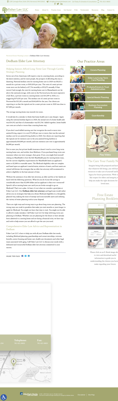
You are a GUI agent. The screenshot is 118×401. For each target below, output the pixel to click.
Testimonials (84, 10)
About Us (45, 10)
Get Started (67, 10)
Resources (95, 10)
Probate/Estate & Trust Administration (99, 88)
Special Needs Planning (99, 97)
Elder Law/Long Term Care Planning (99, 79)
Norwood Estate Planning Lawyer (17, 56)
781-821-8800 (105, 2)
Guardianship (99, 115)
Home (37, 10)
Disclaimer (81, 395)
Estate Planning (99, 70)
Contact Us (110, 10)
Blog (102, 10)
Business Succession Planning (99, 106)
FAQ (75, 10)
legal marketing (54, 395)
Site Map (91, 395)
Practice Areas (56, 10)
